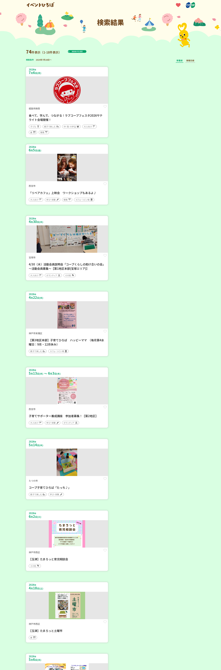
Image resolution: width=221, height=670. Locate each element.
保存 (73, 109)
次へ (127, 585)
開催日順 (190, 60)
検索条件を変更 (84, 51)
